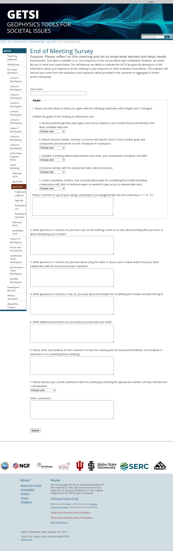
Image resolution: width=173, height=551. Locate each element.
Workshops (13, 64)
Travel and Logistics (20, 193)
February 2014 (17, 224)
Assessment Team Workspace (16, 270)
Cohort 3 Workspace (16, 96)
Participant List (20, 207)
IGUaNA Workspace (16, 280)
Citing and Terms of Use (65, 498)
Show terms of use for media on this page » (72, 517)
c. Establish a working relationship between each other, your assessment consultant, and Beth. (93, 155)
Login (151, 2)
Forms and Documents (16, 249)
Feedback (26, 502)
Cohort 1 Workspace (16, 79)
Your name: (36, 89)
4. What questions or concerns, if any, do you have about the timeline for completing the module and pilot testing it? (96, 294)
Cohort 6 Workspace (16, 121)
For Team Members (18, 41)
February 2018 (17, 175)
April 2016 (17, 181)
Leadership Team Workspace (16, 259)
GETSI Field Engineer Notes (15, 156)
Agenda (19, 200)
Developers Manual (13, 289)
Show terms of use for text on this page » (71, 512)
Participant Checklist (20, 215)
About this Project (12, 305)
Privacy (25, 498)
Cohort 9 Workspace (16, 146)
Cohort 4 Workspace (16, 105)
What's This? (26, 539)
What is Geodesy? (12, 297)
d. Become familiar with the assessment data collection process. (76, 168)
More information (59, 522)
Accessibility (27, 489)
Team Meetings (37, 41)
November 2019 (18, 232)
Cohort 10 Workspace (16, 240)
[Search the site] (153, 37)
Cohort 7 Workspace (16, 130)
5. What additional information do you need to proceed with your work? (71, 322)
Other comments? (40, 398)
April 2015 (51, 41)
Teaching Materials (12, 58)
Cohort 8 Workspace (16, 138)
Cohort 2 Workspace (16, 88)
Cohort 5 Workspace (16, 113)
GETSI (3, 41)
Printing (25, 493)
